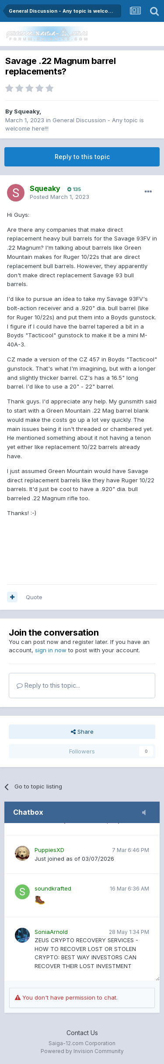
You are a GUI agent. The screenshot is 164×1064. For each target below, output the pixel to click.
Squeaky (26, 111)
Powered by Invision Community (82, 1051)
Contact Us (82, 1032)
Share (82, 731)
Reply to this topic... (48, 685)
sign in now (50, 650)
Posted (59, 196)
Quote (34, 597)
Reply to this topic (82, 156)
